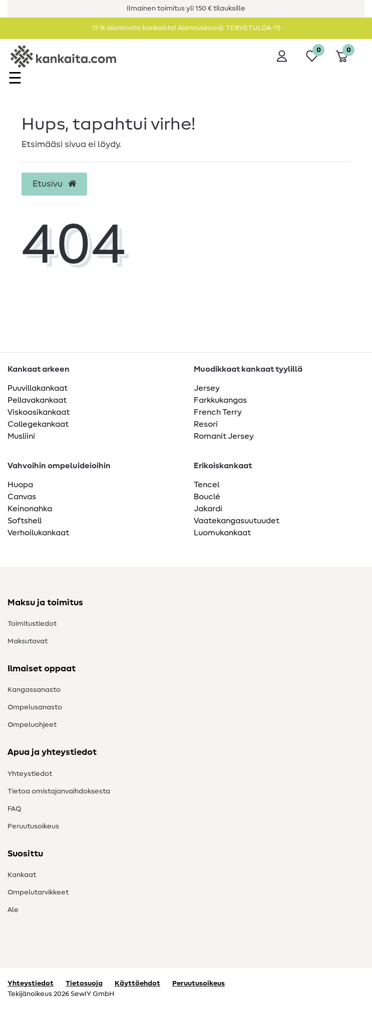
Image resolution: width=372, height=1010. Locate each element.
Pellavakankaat (37, 400)
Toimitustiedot (32, 623)
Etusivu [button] (54, 184)
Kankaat (22, 874)
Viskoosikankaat (39, 412)
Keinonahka (30, 509)
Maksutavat (28, 641)
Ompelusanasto (35, 707)
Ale (13, 909)
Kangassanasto (34, 689)
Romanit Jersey (224, 436)
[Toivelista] (312, 56)
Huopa (20, 485)
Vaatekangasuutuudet (236, 521)
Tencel (206, 485)
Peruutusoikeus (33, 826)
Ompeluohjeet (32, 724)
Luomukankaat (222, 533)
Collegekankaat (38, 424)
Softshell (25, 521)
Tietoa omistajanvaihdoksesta (59, 791)
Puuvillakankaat (38, 388)
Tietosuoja (84, 983)
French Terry (218, 412)
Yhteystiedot (30, 773)
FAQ (14, 808)
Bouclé (207, 497)
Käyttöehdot (137, 983)
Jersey (207, 388)
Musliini (21, 436)
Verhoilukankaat (38, 533)
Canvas (22, 497)
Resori (206, 424)
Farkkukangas (220, 400)
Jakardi (208, 509)
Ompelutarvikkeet (38, 892)
